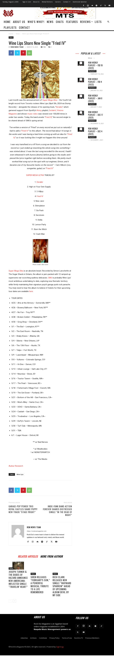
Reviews (86, 22)
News (50, 22)
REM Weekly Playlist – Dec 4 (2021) (95, 131)
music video (32, 114)
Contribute (43, 638)
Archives (33, 638)
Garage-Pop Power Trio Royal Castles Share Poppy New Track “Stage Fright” (23, 509)
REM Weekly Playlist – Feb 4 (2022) (95, 82)
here (31, 291)
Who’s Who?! (36, 22)
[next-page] (14, 600)
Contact (66, 2)
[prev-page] (10, 600)
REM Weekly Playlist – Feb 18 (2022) (95, 65)
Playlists (10, 27)
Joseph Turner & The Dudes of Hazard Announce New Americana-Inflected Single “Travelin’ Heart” (18, 584)
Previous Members (92, 638)
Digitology (60, 647)
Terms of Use (67, 638)
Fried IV (48, 117)
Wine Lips (20, 474)
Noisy (39, 110)
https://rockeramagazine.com (36, 531)
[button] (108, 22)
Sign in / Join (27, 2)
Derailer (59, 107)
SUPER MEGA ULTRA (35, 175)
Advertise (24, 638)
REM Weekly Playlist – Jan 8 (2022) (95, 98)
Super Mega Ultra (49, 100)
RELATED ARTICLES (28, 556)
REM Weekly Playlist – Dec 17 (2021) (95, 115)
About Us (36, 2)
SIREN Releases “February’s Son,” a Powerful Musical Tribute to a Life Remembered (40, 584)
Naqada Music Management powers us (52, 629)
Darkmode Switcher (80, 2)
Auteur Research (16, 466)
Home (7, 22)
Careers (58, 2)
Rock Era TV (78, 638)
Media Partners (47, 2)
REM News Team (17, 47)
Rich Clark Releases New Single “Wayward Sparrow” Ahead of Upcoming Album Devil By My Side (62, 586)
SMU (50, 278)
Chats (60, 22)
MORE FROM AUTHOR (51, 556)
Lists (98, 22)
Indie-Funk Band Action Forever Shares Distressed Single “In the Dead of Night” (57, 510)
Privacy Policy (54, 638)
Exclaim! (52, 110)
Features (72, 22)
